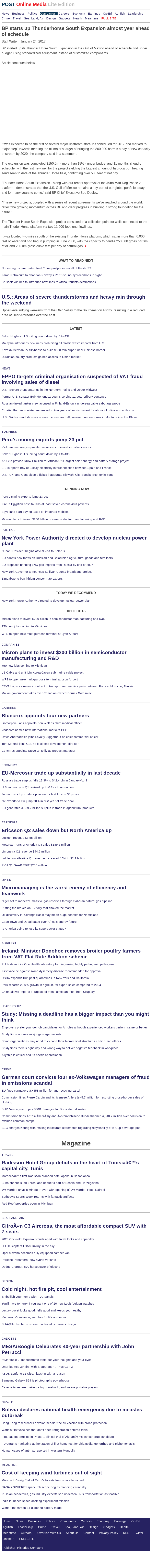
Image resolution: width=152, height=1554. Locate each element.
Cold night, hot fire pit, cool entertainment (52, 1289)
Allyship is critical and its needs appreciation (32, 1055)
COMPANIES (11, 644)
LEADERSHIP (11, 1006)
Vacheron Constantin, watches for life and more (34, 1317)
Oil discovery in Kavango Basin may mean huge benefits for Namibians (50, 914)
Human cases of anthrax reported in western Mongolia (38, 1450)
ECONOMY (9, 765)
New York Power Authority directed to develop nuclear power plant (46, 600)
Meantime (91, 18)
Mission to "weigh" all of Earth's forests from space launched (43, 1480)
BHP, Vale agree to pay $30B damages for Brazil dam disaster (44, 1109)
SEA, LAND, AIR (13, 1218)
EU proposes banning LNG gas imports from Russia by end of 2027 (47, 564)
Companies (48, 13)
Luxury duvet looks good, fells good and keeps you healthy (41, 1310)
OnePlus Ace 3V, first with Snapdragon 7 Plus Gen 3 (37, 1366)
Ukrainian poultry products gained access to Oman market (41, 357)
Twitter (138, 1533)
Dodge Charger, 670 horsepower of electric (31, 1266)
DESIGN (7, 1281)
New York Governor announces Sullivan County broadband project (47, 571)
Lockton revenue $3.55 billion (22, 837)
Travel (17, 18)
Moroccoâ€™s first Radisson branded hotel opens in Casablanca (46, 1176)
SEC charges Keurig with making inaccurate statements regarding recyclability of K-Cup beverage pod (71, 1127)
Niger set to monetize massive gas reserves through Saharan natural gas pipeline (57, 901)
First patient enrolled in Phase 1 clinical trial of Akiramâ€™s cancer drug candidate (58, 1436)
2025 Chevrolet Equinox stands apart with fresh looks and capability (48, 1239)
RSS (126, 1533)
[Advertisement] (32, 90)
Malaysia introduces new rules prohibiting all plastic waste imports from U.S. (53, 343)
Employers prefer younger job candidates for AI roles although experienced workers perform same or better (74, 1027)
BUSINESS (9, 431)
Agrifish (120, 13)
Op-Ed (107, 13)
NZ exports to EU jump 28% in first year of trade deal (38, 801)
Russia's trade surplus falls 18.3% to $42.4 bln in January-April (44, 780)
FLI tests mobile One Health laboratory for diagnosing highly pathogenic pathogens (58, 964)
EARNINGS (9, 822)
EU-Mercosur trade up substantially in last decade (61, 773)
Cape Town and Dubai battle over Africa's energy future (39, 921)
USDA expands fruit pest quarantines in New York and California (45, 978)
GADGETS (9, 1338)
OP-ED (6, 879)
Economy (78, 13)
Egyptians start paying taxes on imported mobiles (35, 511)
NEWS (6, 368)
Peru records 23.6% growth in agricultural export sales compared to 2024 (51, 985)
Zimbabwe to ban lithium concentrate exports (32, 578)
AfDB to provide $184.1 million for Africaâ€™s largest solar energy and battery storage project (65, 461)
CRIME (6, 1069)
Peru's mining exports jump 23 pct (42, 439)
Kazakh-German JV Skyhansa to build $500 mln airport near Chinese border (53, 350)
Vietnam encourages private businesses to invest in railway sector (46, 447)
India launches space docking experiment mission (35, 1501)
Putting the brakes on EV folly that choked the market (38, 908)
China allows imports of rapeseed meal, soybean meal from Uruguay (48, 991)
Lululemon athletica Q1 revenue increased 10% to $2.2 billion (43, 858)
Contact (88, 1533)
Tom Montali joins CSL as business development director (40, 743)
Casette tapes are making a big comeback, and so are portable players (50, 1387)
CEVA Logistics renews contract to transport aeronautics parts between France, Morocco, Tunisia (67, 686)
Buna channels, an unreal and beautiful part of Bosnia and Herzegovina (50, 1183)
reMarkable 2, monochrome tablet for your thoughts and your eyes (47, 1359)
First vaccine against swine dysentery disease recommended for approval (51, 971)
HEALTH (7, 1401)
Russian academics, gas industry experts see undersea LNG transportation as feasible (60, 1494)
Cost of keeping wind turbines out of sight (52, 1472)
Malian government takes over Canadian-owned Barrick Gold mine (47, 693)
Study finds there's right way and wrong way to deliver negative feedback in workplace (60, 1048)
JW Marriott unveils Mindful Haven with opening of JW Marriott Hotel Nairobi (53, 1189)
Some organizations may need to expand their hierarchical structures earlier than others (61, 1041)
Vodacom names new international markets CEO (35, 730)
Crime (6, 18)
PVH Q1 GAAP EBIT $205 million (24, 865)
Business (18, 13)
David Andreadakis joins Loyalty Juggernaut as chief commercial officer (50, 737)
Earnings (94, 13)
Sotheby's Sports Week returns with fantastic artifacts (38, 1196)
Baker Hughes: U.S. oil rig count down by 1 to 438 (36, 454)
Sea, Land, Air (33, 18)
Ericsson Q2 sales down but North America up (57, 830)
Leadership (135, 13)
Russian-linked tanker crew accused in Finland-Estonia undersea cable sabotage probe (61, 403)
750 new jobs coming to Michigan (24, 626)
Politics (32, 13)
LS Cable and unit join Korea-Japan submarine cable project (43, 672)
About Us (72, 1533)
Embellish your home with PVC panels (28, 1296)
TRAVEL (7, 1154)
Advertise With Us (49, 1533)
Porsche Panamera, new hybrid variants (29, 1259)
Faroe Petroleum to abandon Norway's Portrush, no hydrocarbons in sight (52, 275)
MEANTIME (10, 1465)
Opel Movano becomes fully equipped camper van (36, 1253)
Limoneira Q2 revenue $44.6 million (26, 851)
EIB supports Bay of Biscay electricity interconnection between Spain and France (57, 467)
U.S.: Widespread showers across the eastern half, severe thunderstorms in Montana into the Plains (70, 417)
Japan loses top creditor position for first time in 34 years (40, 794)
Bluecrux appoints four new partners (45, 715)
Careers (64, 13)
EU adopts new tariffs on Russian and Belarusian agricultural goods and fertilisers (57, 558)
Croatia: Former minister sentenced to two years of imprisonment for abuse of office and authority (68, 410)
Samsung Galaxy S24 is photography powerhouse (36, 1380)
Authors (26, 1533)
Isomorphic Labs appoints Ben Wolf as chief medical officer (42, 723)
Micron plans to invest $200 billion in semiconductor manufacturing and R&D (53, 519)
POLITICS (8, 529)
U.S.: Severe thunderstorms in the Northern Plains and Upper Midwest (49, 389)
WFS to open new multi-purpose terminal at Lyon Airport (40, 633)
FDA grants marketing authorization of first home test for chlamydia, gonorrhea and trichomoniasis (68, 1443)
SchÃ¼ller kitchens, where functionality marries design (39, 1324)
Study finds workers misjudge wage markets (31, 1034)
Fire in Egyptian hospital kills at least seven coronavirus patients (45, 504)
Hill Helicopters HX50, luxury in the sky (28, 1246)
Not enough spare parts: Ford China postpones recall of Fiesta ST (46, 268)
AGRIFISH (9, 943)
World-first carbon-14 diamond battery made (32, 1507)
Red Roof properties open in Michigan (27, 1203)
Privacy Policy (108, 1533)
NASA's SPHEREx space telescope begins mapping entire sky (44, 1487)
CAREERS (9, 707)
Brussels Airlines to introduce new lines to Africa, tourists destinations (49, 282)
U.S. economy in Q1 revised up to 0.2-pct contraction (38, 787)
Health (77, 18)
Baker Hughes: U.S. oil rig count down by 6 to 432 (36, 336)
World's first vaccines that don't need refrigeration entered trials (45, 1430)
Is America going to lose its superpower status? (34, 928)
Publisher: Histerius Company (23, 1547)
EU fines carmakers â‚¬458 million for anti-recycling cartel (41, 1090)
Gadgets (64, 18)
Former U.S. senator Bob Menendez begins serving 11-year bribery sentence (54, 396)
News (5, 13)
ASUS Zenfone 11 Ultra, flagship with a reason (33, 1373)
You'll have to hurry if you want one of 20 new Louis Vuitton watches (48, 1303)
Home (7, 1521)
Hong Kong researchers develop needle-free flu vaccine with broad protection (54, 1423)
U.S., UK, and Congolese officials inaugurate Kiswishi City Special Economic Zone (58, 474)
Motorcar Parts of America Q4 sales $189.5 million (36, 844)
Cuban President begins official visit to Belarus (33, 551)
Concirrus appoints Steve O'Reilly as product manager (38, 750)
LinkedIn (8, 1538)
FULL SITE (26, 1538)
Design (51, 18)
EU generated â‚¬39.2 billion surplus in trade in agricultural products (48, 808)
